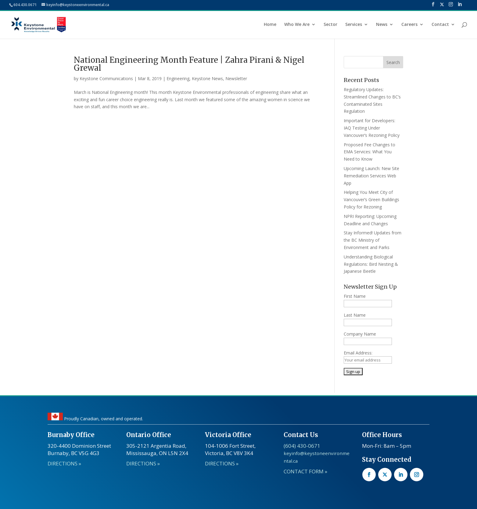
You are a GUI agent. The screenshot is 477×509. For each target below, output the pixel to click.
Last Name (355, 315)
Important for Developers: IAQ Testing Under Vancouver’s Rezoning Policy (372, 128)
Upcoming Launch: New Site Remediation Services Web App (371, 176)
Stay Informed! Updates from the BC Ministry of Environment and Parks (372, 240)
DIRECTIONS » (64, 463)
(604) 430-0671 (302, 445)
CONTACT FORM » (305, 471)
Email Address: (358, 353)
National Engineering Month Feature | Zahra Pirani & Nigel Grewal (189, 64)
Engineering (178, 78)
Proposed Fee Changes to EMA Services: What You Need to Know (369, 152)
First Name (355, 296)
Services (353, 24)
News (381, 24)
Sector (330, 24)
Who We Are (297, 24)
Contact (440, 24)
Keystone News (207, 78)
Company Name (360, 334)
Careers (409, 24)
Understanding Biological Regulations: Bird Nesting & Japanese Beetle (371, 264)
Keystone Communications (106, 78)
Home (270, 24)
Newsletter (236, 78)
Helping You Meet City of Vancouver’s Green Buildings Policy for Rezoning (371, 199)
